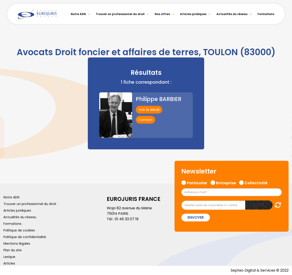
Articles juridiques (193, 14)
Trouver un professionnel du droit (120, 14)
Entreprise (226, 182)
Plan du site (12, 250)
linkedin (283, 128)
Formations (266, 14)
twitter (283, 119)
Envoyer (196, 217)
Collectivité (256, 182)
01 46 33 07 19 (126, 219)
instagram (283, 146)
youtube (283, 137)
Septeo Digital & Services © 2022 (260, 270)
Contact (145, 119)
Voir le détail (148, 109)
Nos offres (162, 14)
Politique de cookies (19, 230)
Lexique (9, 256)
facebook (283, 110)
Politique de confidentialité (24, 237)
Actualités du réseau (232, 14)
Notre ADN (78, 14)
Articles (9, 263)
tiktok (283, 165)
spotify (283, 155)
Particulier (197, 182)
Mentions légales (16, 243)
